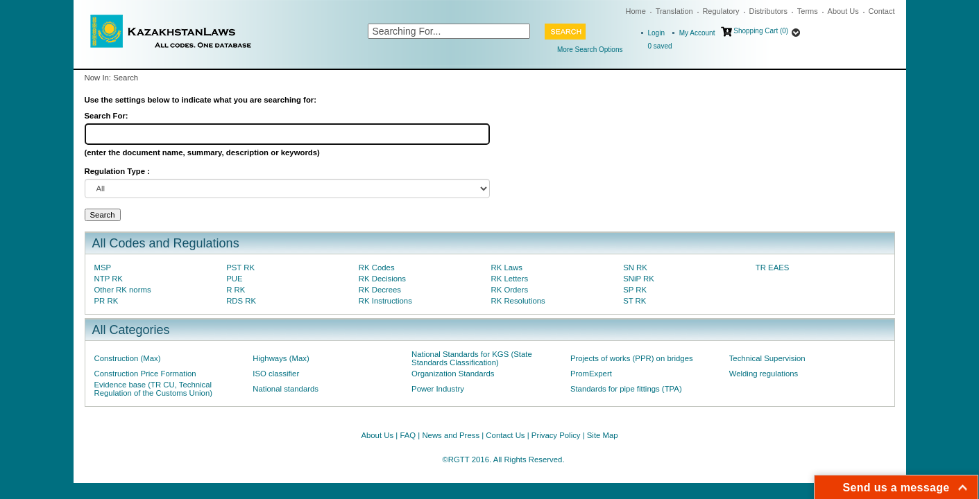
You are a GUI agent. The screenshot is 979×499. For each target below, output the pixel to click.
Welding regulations (764, 373)
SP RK (635, 290)
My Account (697, 33)
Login (656, 33)
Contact (882, 11)
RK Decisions (382, 278)
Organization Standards (452, 373)
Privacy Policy (556, 435)
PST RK (240, 267)
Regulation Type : (117, 171)
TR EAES (773, 267)
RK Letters (509, 278)
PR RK (106, 301)
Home (636, 11)
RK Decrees (380, 290)
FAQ (408, 435)
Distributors (768, 11)
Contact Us (505, 435)
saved (660, 46)
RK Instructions (385, 301)
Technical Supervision (767, 358)
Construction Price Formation (145, 373)
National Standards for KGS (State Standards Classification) (471, 358)
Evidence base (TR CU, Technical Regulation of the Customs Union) (153, 388)
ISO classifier (276, 373)
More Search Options (590, 49)
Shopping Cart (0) (760, 31)
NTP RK (108, 278)
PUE (234, 278)
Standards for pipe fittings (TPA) (626, 389)
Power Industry (437, 389)
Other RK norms (122, 290)
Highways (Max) (281, 358)
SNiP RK (638, 278)
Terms (807, 11)
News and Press (450, 435)
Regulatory (720, 11)
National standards (285, 389)
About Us (843, 11)
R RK (235, 290)
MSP (103, 267)
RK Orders (509, 290)
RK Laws (506, 267)
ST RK (634, 301)
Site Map (602, 435)
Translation (674, 11)
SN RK (635, 267)
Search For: (106, 116)
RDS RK (241, 301)
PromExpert (591, 373)
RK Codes (377, 267)
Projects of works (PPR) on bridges (631, 358)
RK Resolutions (518, 301)
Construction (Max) (127, 358)
